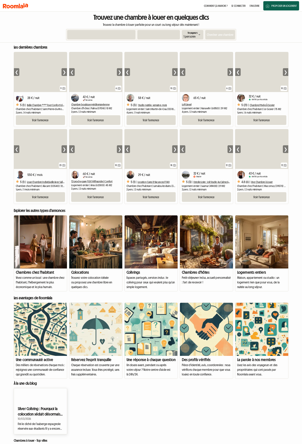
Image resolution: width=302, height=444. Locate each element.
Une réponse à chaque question (151, 360)
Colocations (80, 272)
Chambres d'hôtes (195, 272)
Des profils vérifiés (196, 360)
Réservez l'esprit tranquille (91, 360)
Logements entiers (251, 272)
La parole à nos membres (256, 360)
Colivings (133, 272)
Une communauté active (34, 360)
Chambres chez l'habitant (35, 272)
